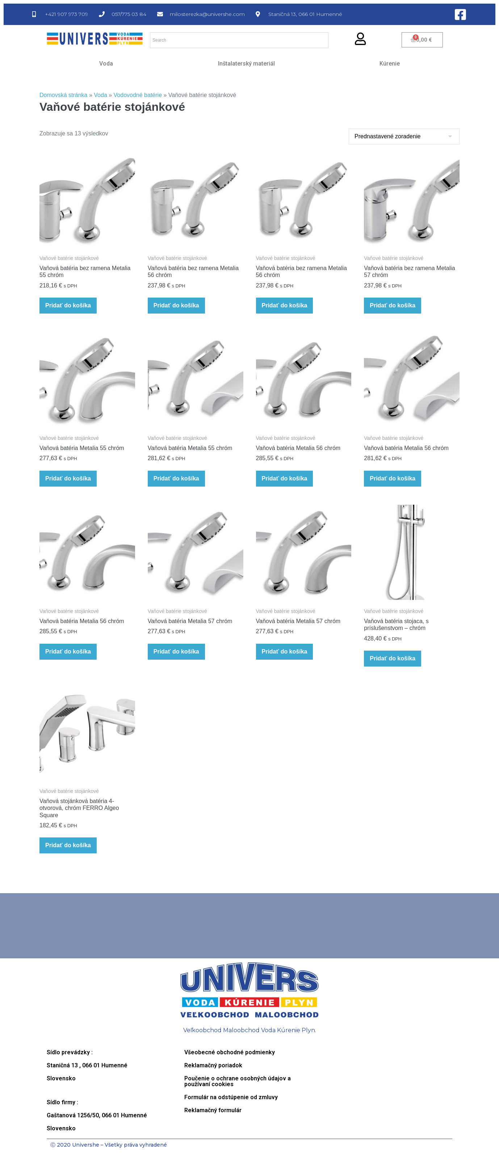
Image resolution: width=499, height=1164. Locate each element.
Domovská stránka (63, 95)
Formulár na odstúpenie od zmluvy (231, 1097)
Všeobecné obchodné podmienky (229, 1052)
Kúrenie (390, 63)
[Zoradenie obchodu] (404, 136)
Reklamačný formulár (213, 1110)
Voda (106, 63)
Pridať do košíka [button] (68, 305)
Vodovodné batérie (138, 95)
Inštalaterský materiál (246, 63)
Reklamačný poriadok (213, 1065)
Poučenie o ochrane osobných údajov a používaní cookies (237, 1081)
